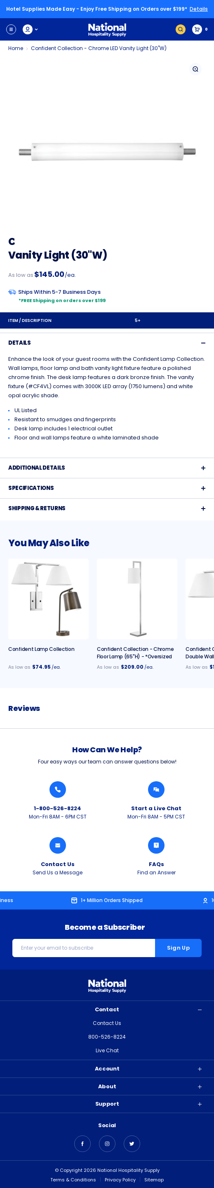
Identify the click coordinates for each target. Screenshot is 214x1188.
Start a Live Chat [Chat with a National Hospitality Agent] (156, 808)
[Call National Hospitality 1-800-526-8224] (57, 789)
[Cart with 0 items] (200, 29)
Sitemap (154, 1179)
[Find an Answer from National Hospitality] (156, 845)
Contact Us (107, 1023)
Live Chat (107, 1050)
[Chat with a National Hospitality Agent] (156, 789)
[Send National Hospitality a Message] (57, 845)
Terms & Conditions (73, 1179)
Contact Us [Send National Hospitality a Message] (58, 864)
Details (199, 8)
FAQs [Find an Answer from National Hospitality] (156, 864)
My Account (31, 29)
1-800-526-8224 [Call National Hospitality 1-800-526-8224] (57, 808)
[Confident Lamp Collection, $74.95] (48, 599)
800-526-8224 (107, 1036)
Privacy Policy (120, 1179)
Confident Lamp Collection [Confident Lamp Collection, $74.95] (41, 649)
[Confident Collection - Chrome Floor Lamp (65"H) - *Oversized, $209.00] (137, 599)
